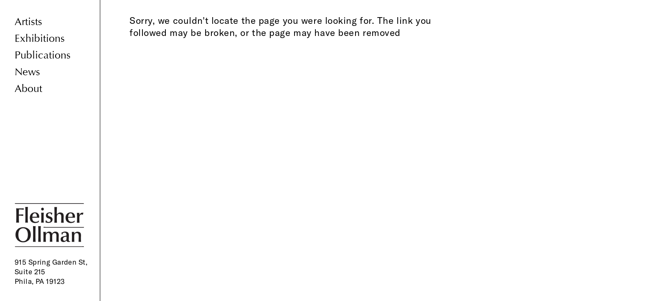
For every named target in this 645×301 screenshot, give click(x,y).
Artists (28, 21)
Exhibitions (40, 38)
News (27, 72)
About (28, 88)
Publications (43, 55)
